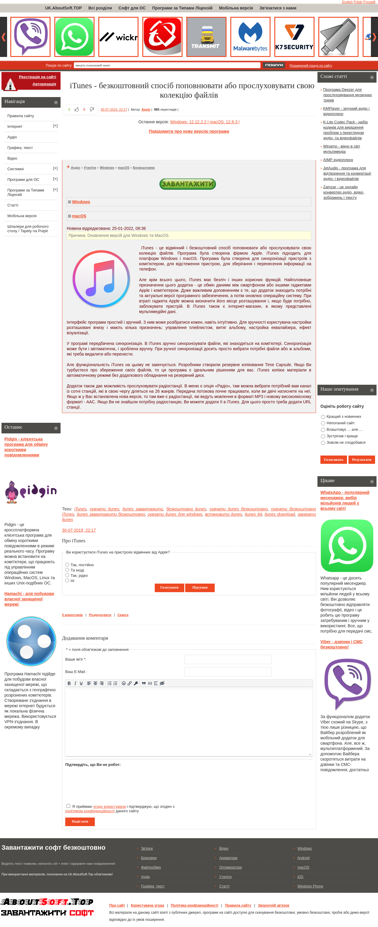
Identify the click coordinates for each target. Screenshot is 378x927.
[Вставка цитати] (144, 683)
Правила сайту (20, 116)
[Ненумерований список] (110, 683)
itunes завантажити (143, 509)
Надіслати (80, 821)
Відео (12, 158)
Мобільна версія (236, 8)
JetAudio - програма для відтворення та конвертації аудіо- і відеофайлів (347, 173)
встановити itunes (223, 514)
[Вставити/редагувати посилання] (130, 683)
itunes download (280, 514)
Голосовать (333, 459)
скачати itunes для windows (175, 514)
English (347, 2)
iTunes (80, 509)
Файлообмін (151, 867)
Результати (362, 459)
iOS (300, 877)
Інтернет (14, 126)
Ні (72, 581)
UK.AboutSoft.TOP (63, 8)
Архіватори (228, 858)
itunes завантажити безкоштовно (111, 514)
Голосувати (169, 587)
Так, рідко (79, 575)
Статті (12, 205)
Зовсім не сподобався (346, 442)
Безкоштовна (143, 167)
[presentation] (110, 782)
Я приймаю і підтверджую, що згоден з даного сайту (120, 808)
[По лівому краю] (89, 683)
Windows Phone (310, 886)
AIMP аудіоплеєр (338, 160)
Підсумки (200, 587)
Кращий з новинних (344, 416)
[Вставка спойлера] (156, 683)
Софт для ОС (132, 8)
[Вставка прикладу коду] (150, 683)
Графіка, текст (20, 147)
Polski (358, 2)
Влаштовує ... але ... (344, 429)
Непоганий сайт (341, 423)
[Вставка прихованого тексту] (162, 683)
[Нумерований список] (116, 683)
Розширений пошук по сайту (311, 65)
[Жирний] (69, 683)
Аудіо (75, 167)
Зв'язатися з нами (278, 8)
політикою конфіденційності (90, 811)
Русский (369, 2)
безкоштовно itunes (186, 509)
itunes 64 (253, 514)
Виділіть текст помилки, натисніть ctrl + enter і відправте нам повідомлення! (58, 863)
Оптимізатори (230, 867)
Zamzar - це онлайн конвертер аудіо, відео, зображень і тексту (343, 192)
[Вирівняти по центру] (95, 683)
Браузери (149, 858)
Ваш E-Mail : (76, 671)
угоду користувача (109, 806)
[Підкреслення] (81, 683)
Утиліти (90, 167)
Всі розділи (100, 8)
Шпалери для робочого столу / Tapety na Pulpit (27, 228)
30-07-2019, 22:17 (114, 109)
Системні (15, 169)
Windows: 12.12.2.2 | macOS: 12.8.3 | (204, 121)
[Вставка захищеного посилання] (136, 683)
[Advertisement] (189, 146)
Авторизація (44, 84)
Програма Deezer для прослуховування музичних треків (347, 94)
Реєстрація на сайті (37, 77)
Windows (107, 167)
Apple (146, 109)
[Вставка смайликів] (123, 683)
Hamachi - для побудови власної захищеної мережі (29, 599)
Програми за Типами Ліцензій (182, 8)
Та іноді (77, 570)
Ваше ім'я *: (75, 659)
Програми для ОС (23, 179)
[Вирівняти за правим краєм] (101, 683)
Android (303, 858)
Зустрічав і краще (342, 436)
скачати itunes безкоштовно (238, 509)
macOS (123, 167)
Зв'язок (147, 848)
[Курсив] (75, 683)
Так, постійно (82, 565)
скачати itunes (104, 509)
